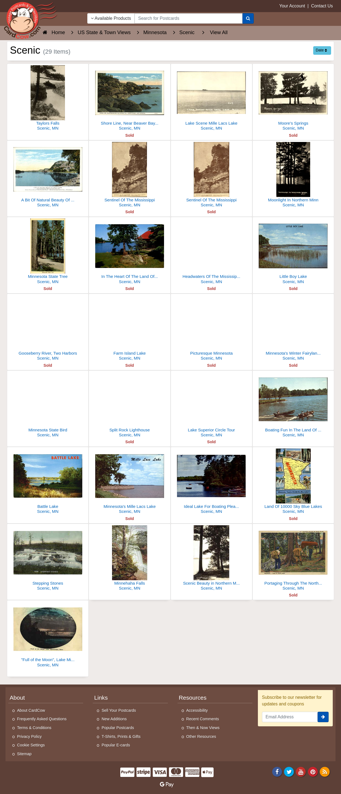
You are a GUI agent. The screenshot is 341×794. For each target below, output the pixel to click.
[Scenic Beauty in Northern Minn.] (211, 558)
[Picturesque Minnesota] (211, 328)
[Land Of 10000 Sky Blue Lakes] (293, 481)
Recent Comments (202, 719)
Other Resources (201, 736)
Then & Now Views (203, 727)
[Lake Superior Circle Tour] (211, 405)
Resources (193, 697)
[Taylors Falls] (47, 98)
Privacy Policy (29, 736)
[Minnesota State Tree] (47, 251)
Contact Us (322, 6)
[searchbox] (188, 18)
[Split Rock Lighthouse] (129, 405)
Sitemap (24, 754)
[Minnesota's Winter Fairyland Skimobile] (293, 328)
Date (321, 50)
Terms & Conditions (34, 727)
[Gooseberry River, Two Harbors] (47, 328)
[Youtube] (301, 771)
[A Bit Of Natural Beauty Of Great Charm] (47, 175)
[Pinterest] (313, 771)
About (17, 697)
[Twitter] (289, 771)
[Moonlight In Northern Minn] (293, 175)
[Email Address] (290, 717)
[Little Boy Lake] (293, 251)
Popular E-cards (116, 745)
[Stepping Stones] (47, 558)
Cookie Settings (31, 745)
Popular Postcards (118, 727)
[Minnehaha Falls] (129, 558)
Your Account (292, 6)
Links (101, 697)
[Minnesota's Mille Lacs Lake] (129, 481)
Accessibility (197, 710)
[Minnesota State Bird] (47, 405)
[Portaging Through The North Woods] (293, 558)
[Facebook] (277, 771)
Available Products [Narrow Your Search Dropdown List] (111, 18)
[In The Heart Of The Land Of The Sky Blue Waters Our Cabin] (129, 251)
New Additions (114, 719)
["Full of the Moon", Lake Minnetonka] (47, 635)
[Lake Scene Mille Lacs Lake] (211, 98)
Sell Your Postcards (119, 710)
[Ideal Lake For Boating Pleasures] (211, 481)
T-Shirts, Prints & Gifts (121, 736)
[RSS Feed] (325, 771)
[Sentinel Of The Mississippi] (129, 175)
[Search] (248, 18)
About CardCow (31, 710)
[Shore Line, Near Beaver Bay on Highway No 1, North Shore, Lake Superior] (129, 98)
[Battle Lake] (47, 481)
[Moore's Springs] (293, 98)
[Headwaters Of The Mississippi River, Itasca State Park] (211, 251)
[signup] (323, 717)
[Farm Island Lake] (129, 328)
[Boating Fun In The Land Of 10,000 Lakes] (293, 405)
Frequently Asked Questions (42, 719)
